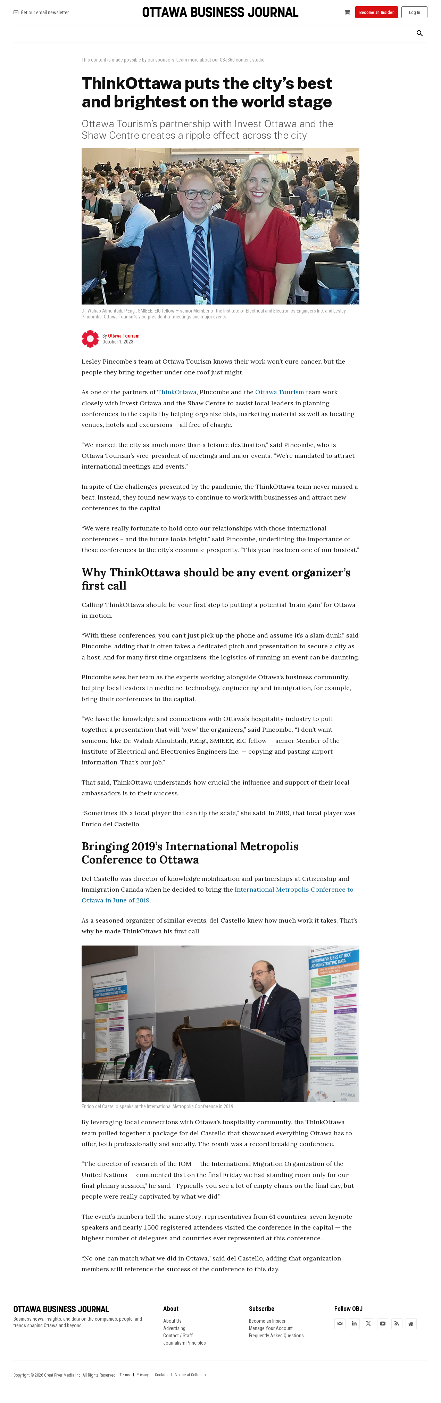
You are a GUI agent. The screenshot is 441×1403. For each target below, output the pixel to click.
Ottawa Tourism (124, 336)
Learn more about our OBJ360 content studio (220, 60)
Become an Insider (267, 1321)
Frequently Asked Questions (276, 1335)
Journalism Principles (184, 1343)
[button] (419, 33)
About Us (172, 1321)
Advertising (174, 1328)
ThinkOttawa (177, 392)
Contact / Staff (178, 1335)
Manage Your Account (271, 1328)
